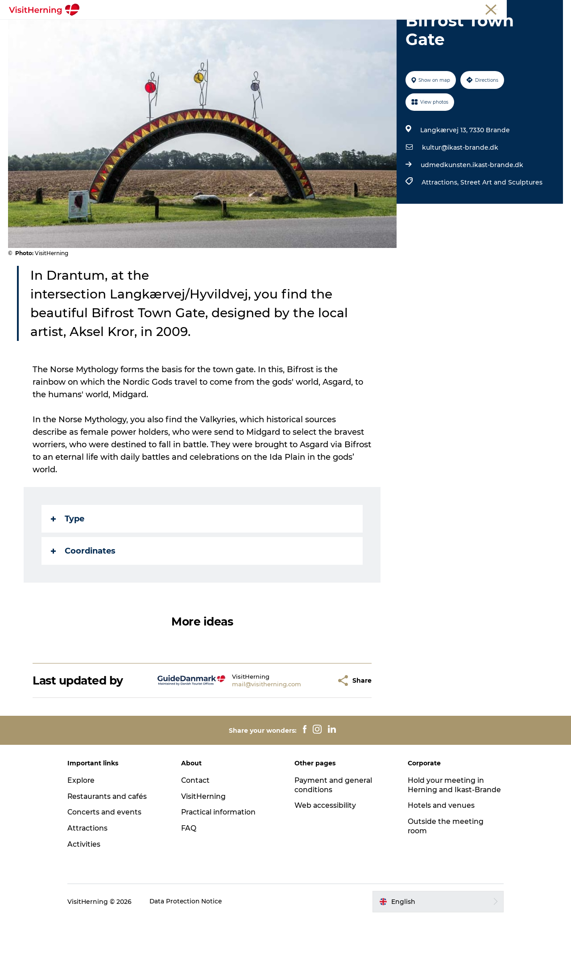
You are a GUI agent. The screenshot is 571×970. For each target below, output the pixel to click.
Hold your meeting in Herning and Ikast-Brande (442, 840)
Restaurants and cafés (116, 847)
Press (555, 8)
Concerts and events (112, 863)
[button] (312, 731)
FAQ (192, 879)
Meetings (484, 8)
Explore (89, 831)
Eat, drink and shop (204, 29)
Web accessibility (325, 856)
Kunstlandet (271, 29)
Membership (522, 8)
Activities (91, 895)
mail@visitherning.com (250, 735)
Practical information (223, 863)
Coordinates (83, 602)
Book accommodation (285, 38)
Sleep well (430, 29)
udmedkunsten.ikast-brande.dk (471, 216)
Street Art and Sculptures (501, 233)
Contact (199, 831)
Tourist (454, 8)
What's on (141, 29)
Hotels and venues (438, 865)
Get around (380, 29)
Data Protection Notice (194, 952)
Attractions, (440, 233)
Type (68, 570)
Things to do (327, 29)
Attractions (95, 879)
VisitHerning (207, 847)
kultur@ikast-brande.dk (460, 198)
